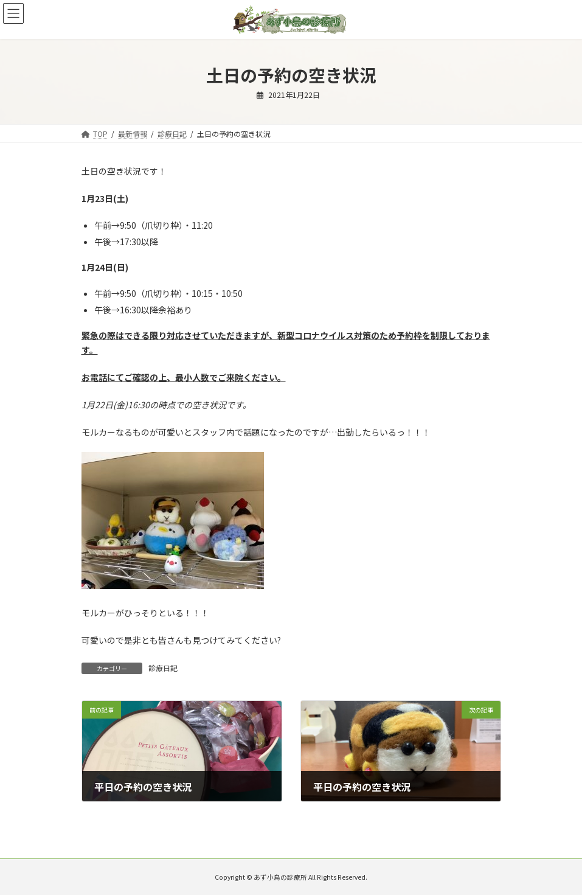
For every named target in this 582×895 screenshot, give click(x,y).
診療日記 (163, 668)
